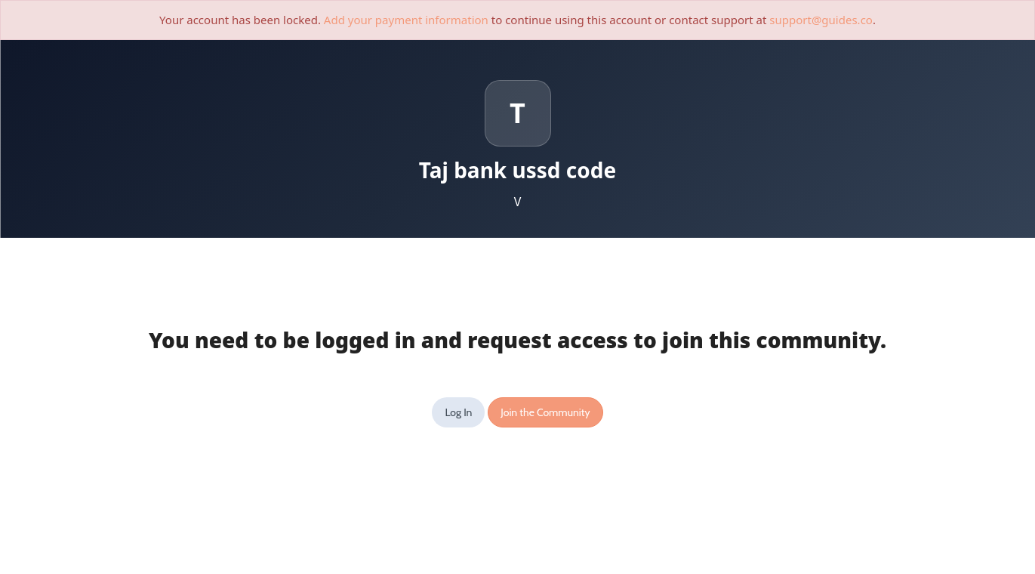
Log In (458, 412)
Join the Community (545, 412)
